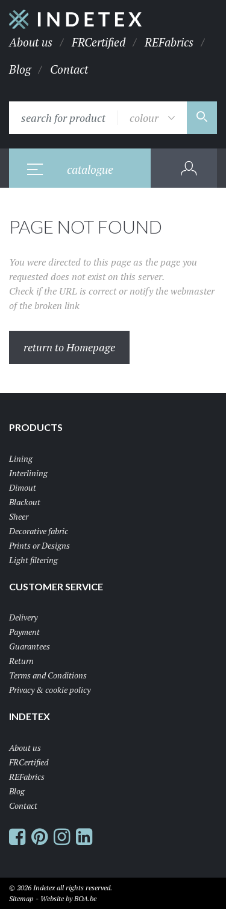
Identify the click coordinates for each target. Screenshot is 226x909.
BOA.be (85, 898)
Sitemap (21, 898)
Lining (21, 458)
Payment (24, 631)
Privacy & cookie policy (49, 689)
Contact (69, 69)
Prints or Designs (39, 545)
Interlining (28, 473)
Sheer (18, 516)
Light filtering (33, 560)
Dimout (22, 487)
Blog (20, 69)
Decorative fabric (38, 531)
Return (21, 660)
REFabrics (169, 41)
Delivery (23, 617)
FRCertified (98, 41)
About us (30, 41)
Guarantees (29, 646)
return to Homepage (69, 347)
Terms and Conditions (48, 675)
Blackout (24, 502)
